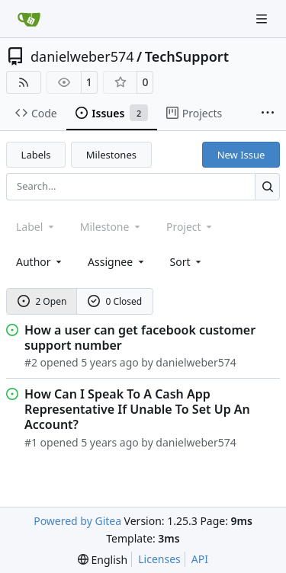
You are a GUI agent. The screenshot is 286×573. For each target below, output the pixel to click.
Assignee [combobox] (117, 261)
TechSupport (187, 56)
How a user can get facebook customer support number (139, 337)
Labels (36, 155)
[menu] (187, 261)
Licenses (159, 559)
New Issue (241, 155)
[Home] (29, 19)
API (199, 559)
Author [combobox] (40, 261)
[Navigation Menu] (263, 18)
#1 (30, 442)
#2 (30, 362)
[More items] (267, 113)
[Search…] (267, 186)
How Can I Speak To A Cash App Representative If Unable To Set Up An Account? (137, 409)
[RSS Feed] (23, 82)
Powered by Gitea (77, 521)
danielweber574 (82, 56)
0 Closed (115, 301)
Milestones (111, 155)
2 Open (42, 301)
